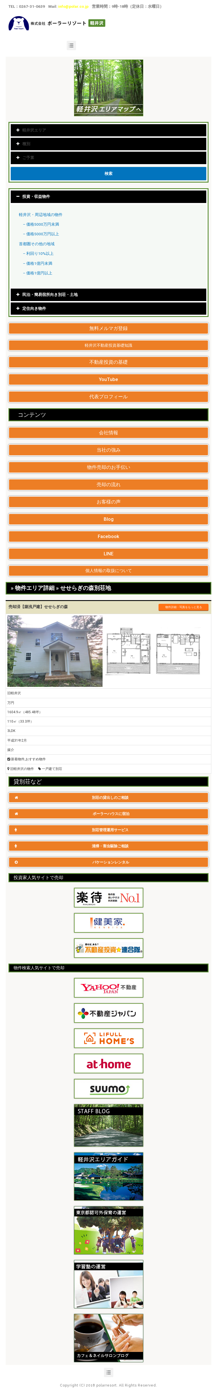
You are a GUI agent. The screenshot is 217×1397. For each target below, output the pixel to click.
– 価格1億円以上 (37, 273)
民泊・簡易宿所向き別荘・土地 (50, 294)
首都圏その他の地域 (37, 244)
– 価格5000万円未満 (41, 224)
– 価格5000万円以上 (41, 234)
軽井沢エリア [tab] (31, 130)
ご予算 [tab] (25, 157)
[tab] (108, 196)
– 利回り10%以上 (38, 253)
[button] (108, 328)
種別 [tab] (23, 143)
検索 (108, 173)
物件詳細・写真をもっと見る (183, 607)
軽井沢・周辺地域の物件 (40, 214)
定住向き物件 (34, 308)
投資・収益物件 (36, 196)
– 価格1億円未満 (37, 263)
